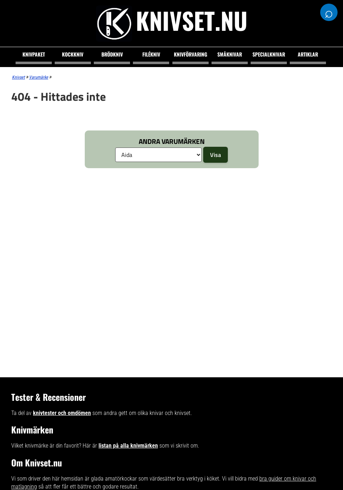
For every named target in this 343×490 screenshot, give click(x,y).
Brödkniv (112, 54)
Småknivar (229, 54)
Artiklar (308, 54)
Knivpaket (33, 54)
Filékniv (151, 54)
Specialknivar (268, 54)
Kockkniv (72, 54)
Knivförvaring (190, 54)
